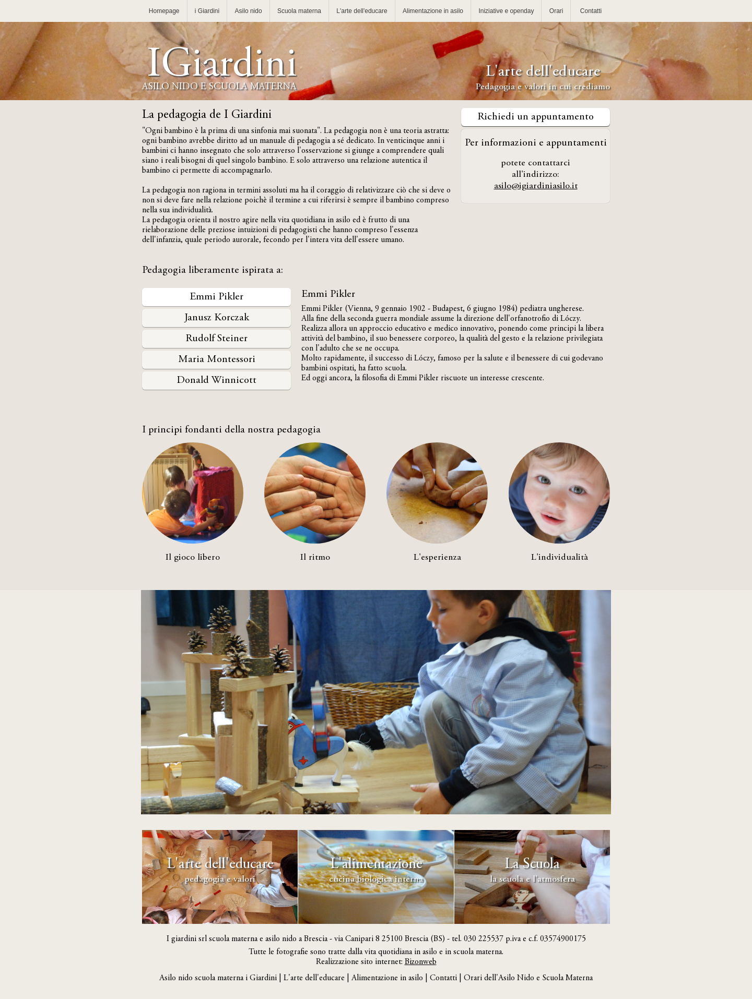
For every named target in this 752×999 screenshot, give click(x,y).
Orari (556, 11)
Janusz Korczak (216, 317)
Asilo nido (248, 11)
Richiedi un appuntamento (535, 117)
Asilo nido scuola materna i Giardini (218, 978)
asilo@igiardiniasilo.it (536, 186)
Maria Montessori (216, 359)
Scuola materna (299, 11)
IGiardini (219, 77)
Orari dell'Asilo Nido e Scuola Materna (528, 978)
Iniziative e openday (506, 11)
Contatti (591, 11)
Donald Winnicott (216, 380)
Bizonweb (421, 962)
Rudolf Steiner (216, 338)
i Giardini (207, 11)
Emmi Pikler (216, 297)
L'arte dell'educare (361, 11)
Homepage (164, 11)
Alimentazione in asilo (433, 11)
